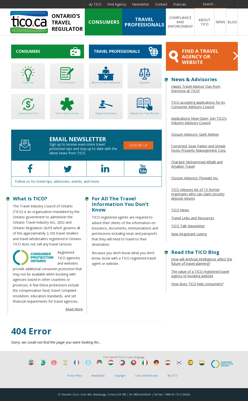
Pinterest (66, 4)
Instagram (78, 4)
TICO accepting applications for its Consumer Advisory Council (198, 104)
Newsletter (140, 4)
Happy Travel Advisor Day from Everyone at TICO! (195, 88)
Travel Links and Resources (192, 218)
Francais (179, 4)
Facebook (21, 4)
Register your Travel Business (144, 105)
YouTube (54, 4)
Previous (6, 36)
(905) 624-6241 (142, 394)
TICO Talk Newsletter (188, 226)
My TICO (94, 4)
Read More (74, 309)
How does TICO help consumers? (197, 284)
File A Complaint (67, 74)
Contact (161, 4)
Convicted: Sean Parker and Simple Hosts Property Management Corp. (198, 148)
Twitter (32, 4)
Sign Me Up (138, 145)
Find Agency (116, 4)
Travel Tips (28, 74)
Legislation (144, 74)
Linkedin (43, 4)
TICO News (180, 210)
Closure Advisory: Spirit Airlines (195, 134)
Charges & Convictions (106, 105)
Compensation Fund (28, 105)
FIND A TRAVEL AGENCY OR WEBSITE (203, 56)
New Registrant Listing (189, 234)
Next (242, 36)
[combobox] (210, 4)
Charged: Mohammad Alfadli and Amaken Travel (197, 164)
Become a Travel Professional (106, 74)
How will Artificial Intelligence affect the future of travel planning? (201, 261)
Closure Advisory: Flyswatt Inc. (194, 178)
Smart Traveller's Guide (67, 105)
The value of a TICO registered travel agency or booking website (200, 273)
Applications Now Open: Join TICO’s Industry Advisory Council (199, 120)
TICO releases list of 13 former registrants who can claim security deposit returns (198, 194)
